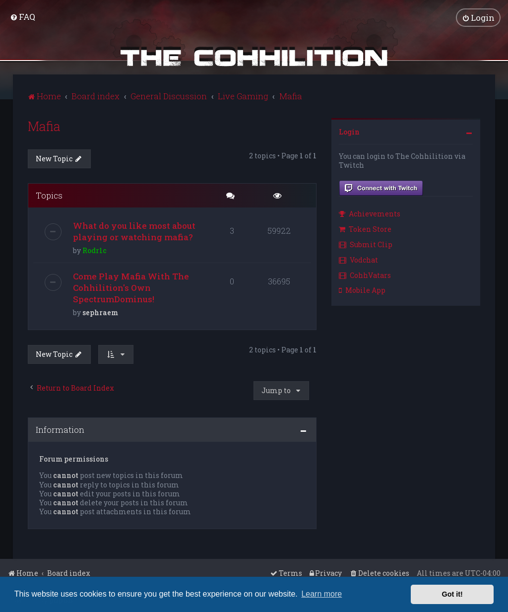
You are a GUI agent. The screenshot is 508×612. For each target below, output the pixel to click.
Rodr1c (94, 250)
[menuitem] (22, 16)
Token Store (365, 228)
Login (349, 131)
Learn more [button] (321, 594)
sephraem (100, 312)
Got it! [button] (452, 594)
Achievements (369, 213)
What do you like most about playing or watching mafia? (134, 231)
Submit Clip (365, 244)
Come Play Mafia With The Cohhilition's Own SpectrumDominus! (131, 288)
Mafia (44, 126)
